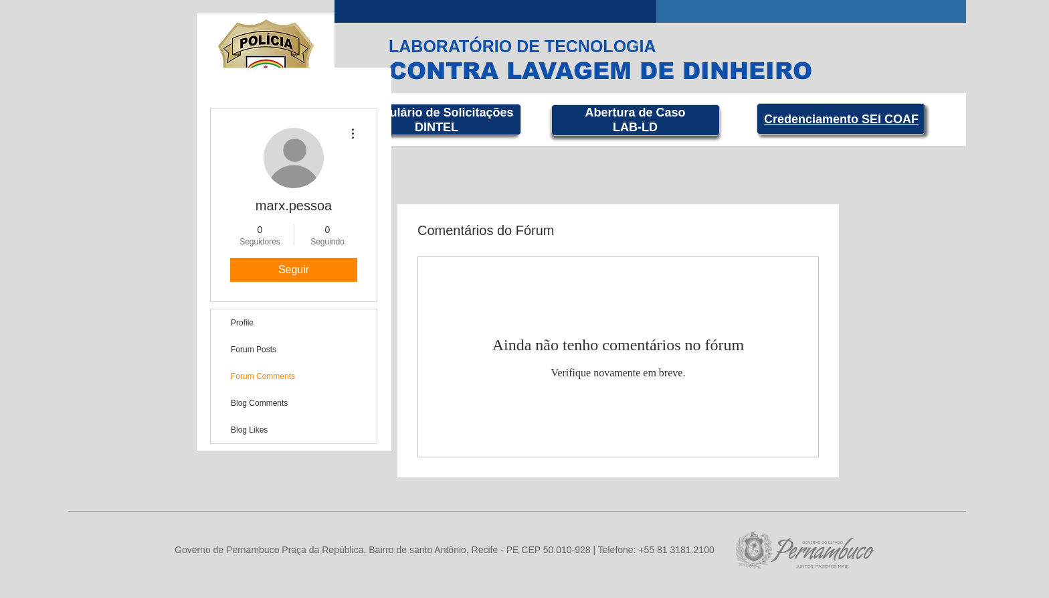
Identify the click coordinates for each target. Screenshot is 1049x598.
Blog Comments (259, 403)
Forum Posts (253, 349)
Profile (242, 322)
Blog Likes (249, 430)
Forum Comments (263, 376)
